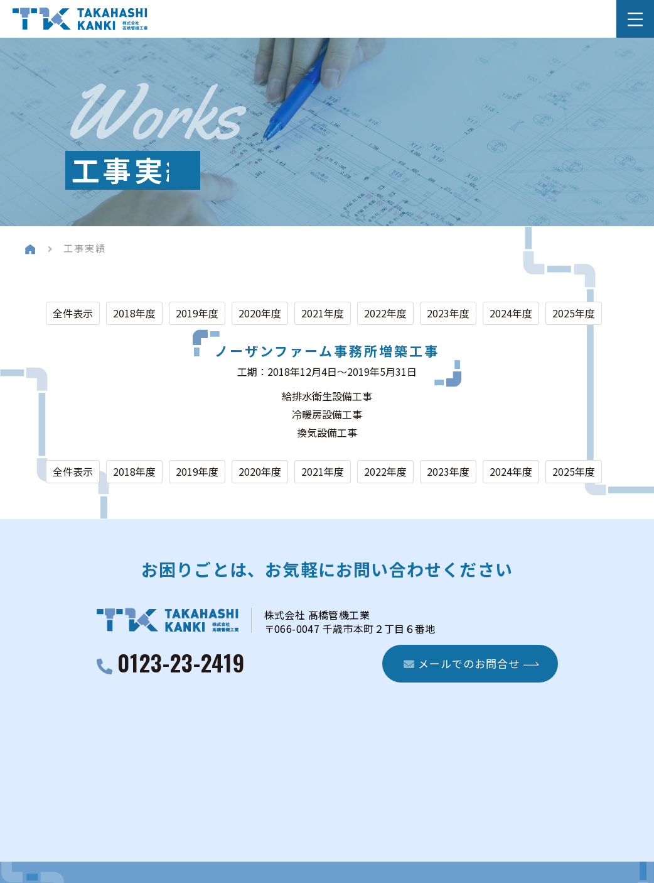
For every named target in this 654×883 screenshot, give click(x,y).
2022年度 (385, 313)
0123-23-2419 (181, 664)
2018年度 (134, 313)
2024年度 (511, 313)
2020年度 (260, 313)
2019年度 (197, 313)
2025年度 (573, 313)
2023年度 (448, 313)
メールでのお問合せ (462, 663)
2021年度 (322, 313)
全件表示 (73, 313)
